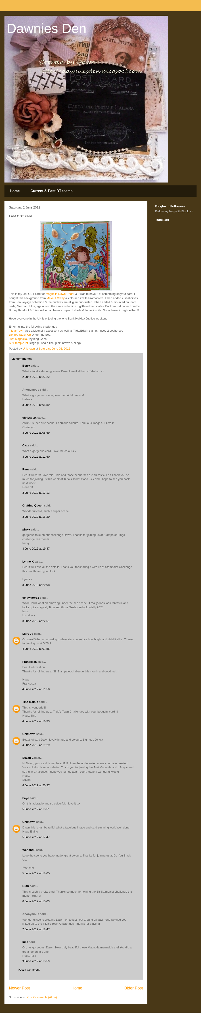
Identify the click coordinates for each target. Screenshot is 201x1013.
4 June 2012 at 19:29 (36, 745)
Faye (25, 798)
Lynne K (28, 561)
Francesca (29, 661)
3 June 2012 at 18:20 (36, 516)
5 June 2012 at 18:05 (36, 873)
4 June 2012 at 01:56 (36, 648)
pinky (26, 529)
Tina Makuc (30, 702)
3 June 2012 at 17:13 (36, 492)
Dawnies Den (46, 28)
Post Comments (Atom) (42, 997)
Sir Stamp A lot (18, 343)
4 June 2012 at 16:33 (36, 721)
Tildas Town (16, 330)
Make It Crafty (55, 298)
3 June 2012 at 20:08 (36, 585)
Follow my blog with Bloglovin (174, 211)
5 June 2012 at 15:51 (36, 809)
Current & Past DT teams (51, 191)
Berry (26, 365)
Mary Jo (27, 633)
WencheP (28, 850)
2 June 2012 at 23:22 (36, 376)
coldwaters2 (30, 597)
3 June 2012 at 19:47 (36, 548)
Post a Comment (29, 969)
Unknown (29, 734)
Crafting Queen (32, 505)
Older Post (133, 988)
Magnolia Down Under (60, 294)
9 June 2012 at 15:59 (36, 961)
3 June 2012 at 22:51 (36, 621)
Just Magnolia (18, 339)
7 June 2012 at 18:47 (36, 929)
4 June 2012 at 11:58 (36, 689)
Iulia (25, 942)
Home (15, 191)
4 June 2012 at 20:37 (36, 785)
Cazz (25, 445)
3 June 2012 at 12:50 (36, 456)
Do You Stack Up (20, 334)
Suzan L (28, 757)
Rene (25, 469)
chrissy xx (29, 417)
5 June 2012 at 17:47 (36, 837)
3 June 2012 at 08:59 (36, 405)
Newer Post (19, 988)
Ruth (25, 886)
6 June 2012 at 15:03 (36, 901)
